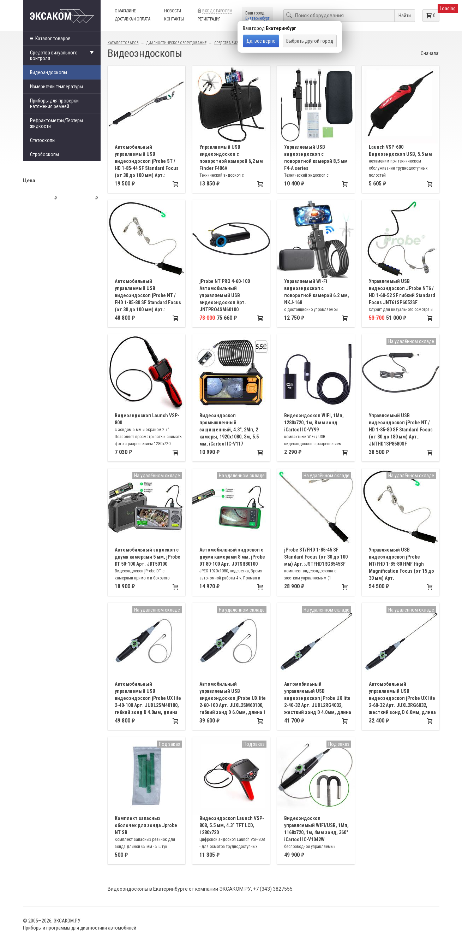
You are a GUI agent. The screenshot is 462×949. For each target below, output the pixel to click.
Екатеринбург (257, 18)
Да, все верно (261, 41)
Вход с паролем (217, 10)
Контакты (174, 19)
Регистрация (209, 19)
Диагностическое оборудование (176, 43)
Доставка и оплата (132, 19)
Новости (172, 10)
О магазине (125, 10)
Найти (404, 15)
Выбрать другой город (309, 41)
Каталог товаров (50, 38)
